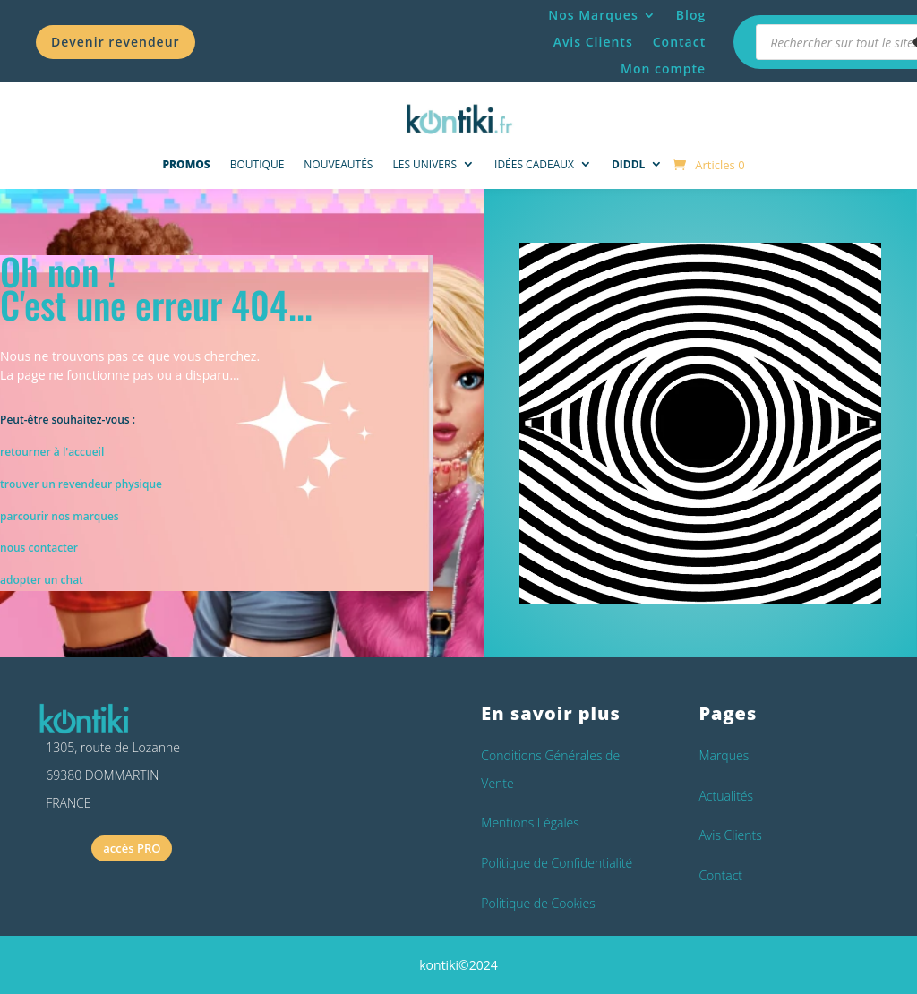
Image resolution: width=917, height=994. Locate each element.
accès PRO (131, 848)
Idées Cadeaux (534, 164)
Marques (723, 755)
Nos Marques (593, 16)
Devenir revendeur (115, 41)
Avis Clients (593, 43)
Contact (679, 43)
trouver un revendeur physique (81, 484)
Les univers (424, 164)
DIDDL (628, 164)
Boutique (257, 164)
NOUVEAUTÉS (338, 164)
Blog (691, 16)
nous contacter (39, 547)
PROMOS (186, 164)
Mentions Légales (529, 822)
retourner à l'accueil (52, 451)
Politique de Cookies (538, 903)
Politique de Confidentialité (556, 862)
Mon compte (663, 70)
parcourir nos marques (59, 516)
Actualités (725, 795)
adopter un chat (41, 579)
